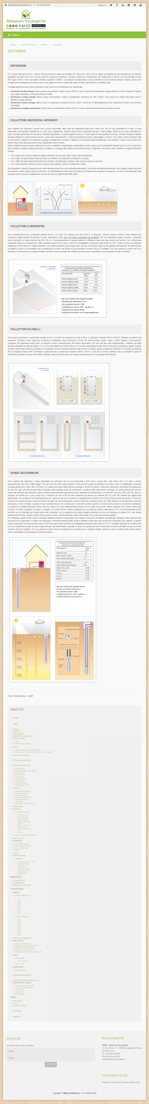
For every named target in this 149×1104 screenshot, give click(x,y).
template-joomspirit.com (148, 1088)
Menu (14, 35)
